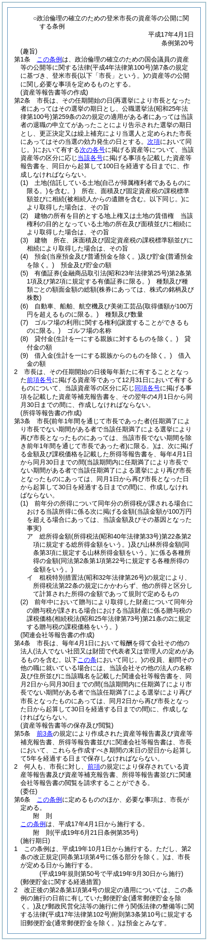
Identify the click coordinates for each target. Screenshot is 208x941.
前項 (93, 766)
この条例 (49, 59)
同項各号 (147, 388)
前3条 (45, 733)
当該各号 (90, 157)
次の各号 (92, 149)
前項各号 (39, 379)
